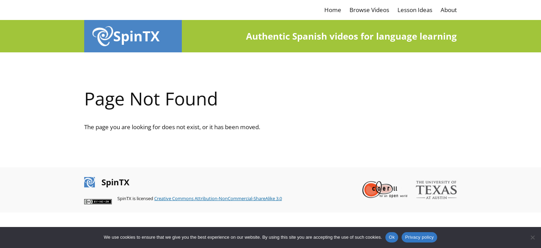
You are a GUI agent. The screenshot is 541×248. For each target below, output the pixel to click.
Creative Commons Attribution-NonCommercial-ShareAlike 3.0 (218, 198)
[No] (532, 237)
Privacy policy (419, 237)
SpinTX (136, 36)
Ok (392, 237)
